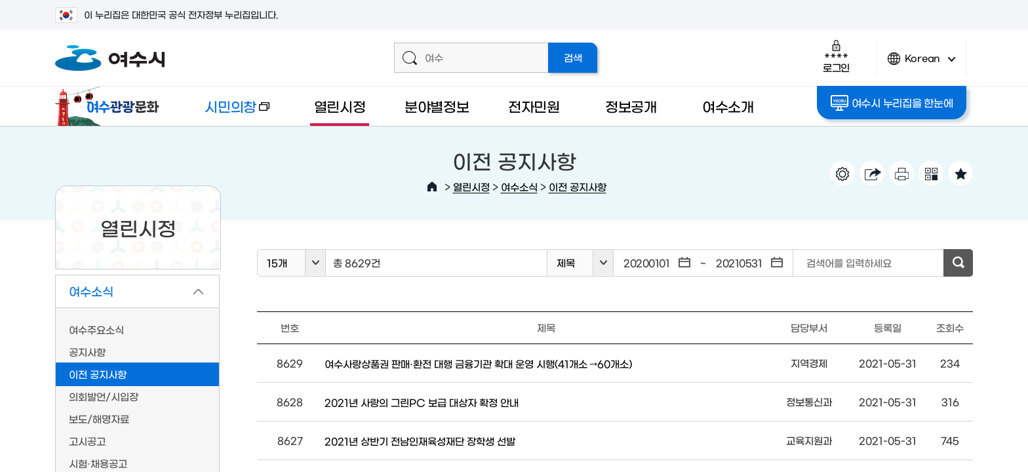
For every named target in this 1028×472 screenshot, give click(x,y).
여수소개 (728, 106)
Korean (922, 63)
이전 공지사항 (577, 186)
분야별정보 (437, 106)
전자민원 (534, 106)
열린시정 (340, 106)
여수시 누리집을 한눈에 (892, 103)
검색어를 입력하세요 (849, 262)
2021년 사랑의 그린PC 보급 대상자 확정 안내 (422, 402)
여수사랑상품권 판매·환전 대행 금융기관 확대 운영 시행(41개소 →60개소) (478, 363)
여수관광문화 (111, 106)
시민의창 (226, 112)
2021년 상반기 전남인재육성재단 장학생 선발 (420, 441)
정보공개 (631, 106)
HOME (432, 187)
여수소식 (519, 186)
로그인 (836, 56)
